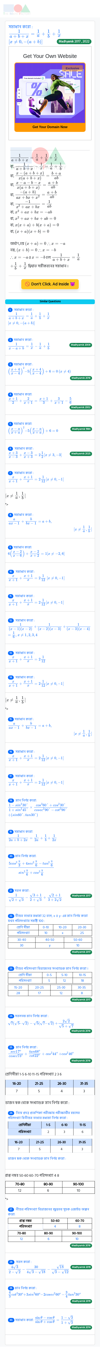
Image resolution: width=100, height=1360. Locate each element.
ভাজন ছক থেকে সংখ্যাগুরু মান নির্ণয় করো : (50, 1135)
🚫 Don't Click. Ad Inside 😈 (50, 284)
